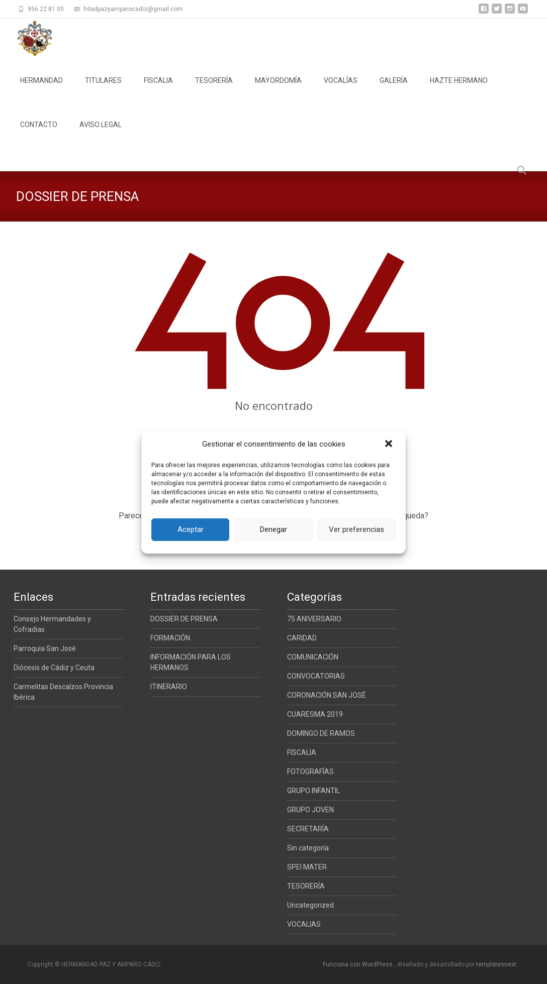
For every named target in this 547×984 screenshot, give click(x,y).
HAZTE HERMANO (459, 89)
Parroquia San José (45, 648)
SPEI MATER (307, 867)
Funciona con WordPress (358, 964)
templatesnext (496, 964)
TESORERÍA (214, 89)
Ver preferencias (356, 529)
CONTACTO (38, 134)
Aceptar (190, 529)
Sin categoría (308, 848)
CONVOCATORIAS (316, 676)
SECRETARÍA (308, 829)
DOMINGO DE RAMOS (321, 733)
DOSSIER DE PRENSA (184, 619)
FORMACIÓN (170, 638)
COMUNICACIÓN (312, 657)
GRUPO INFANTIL (313, 791)
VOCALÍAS (340, 89)
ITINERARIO (168, 687)
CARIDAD (302, 638)
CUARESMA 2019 (315, 714)
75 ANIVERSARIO (314, 619)
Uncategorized (310, 905)
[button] (390, 445)
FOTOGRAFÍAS (310, 772)
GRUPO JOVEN (310, 810)
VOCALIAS (304, 924)
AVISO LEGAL (100, 134)
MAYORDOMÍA (278, 89)
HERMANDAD (41, 89)
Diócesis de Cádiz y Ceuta (54, 668)
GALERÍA (394, 89)
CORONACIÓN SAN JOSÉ (326, 695)
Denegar (273, 529)
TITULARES (103, 89)
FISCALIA (158, 89)
